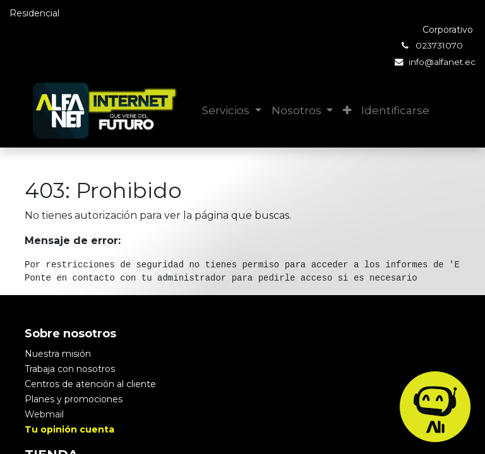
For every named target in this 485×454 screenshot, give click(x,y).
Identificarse (395, 110)
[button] (347, 111)
